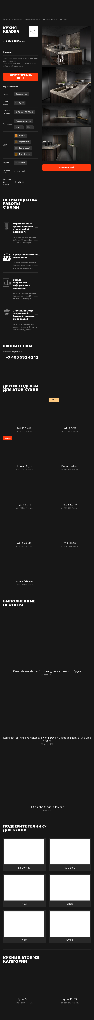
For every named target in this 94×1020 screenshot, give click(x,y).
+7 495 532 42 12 (22, 357)
